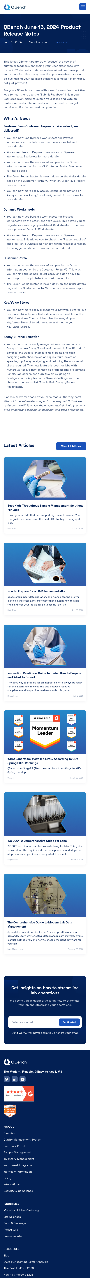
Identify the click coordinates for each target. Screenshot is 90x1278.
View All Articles (71, 446)
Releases (61, 42)
